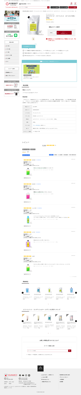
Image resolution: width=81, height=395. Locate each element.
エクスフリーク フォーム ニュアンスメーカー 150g (47, 219)
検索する (48, 7)
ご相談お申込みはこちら (46, 381)
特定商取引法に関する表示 (65, 374)
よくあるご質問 (44, 377)
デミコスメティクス (50, 14)
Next (76, 293)
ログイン (29, 3)
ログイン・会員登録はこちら (64, 33)
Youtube (22, 375)
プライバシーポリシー (64, 377)
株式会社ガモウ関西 (27, 381)
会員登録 (75, 4)
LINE (28, 375)
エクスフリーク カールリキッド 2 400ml (44, 193)
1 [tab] (48, 305)
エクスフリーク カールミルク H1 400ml (44, 169)
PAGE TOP (40, 369)
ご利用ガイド (72, 4)
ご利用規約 (62, 379)
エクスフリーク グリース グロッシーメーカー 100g (47, 242)
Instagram (25, 375)
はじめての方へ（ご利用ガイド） (47, 374)
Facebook (20, 375)
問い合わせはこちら (45, 379)
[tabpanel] (33, 25)
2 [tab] (50, 305)
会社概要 (61, 381)
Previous (23, 293)
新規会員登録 (23, 3)
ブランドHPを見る (36, 125)
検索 (69, 351)
